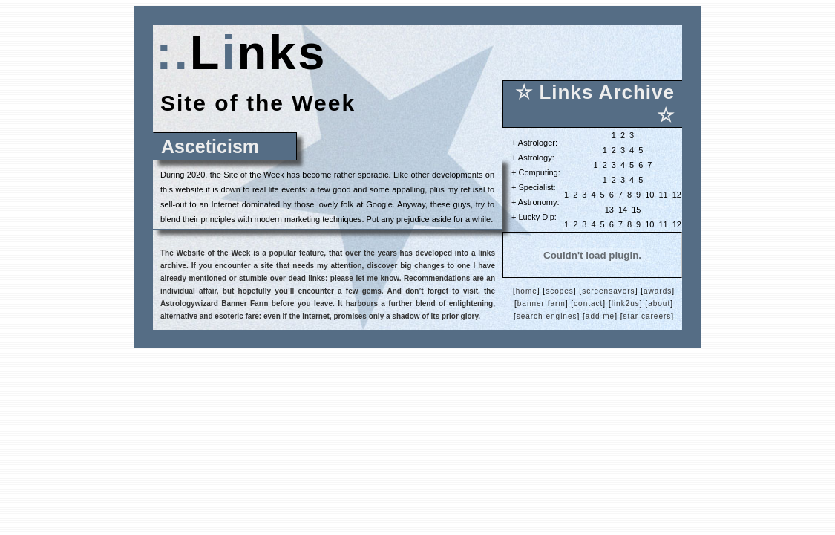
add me (600, 316)
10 (649, 194)
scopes (560, 291)
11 (662, 194)
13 (609, 209)
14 (622, 209)
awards (658, 291)
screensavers (608, 291)
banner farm (541, 303)
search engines (547, 316)
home (526, 291)
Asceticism (210, 146)
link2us (626, 303)
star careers (647, 316)
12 (676, 194)
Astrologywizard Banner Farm (214, 303)
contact (588, 303)
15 (636, 209)
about (659, 303)
